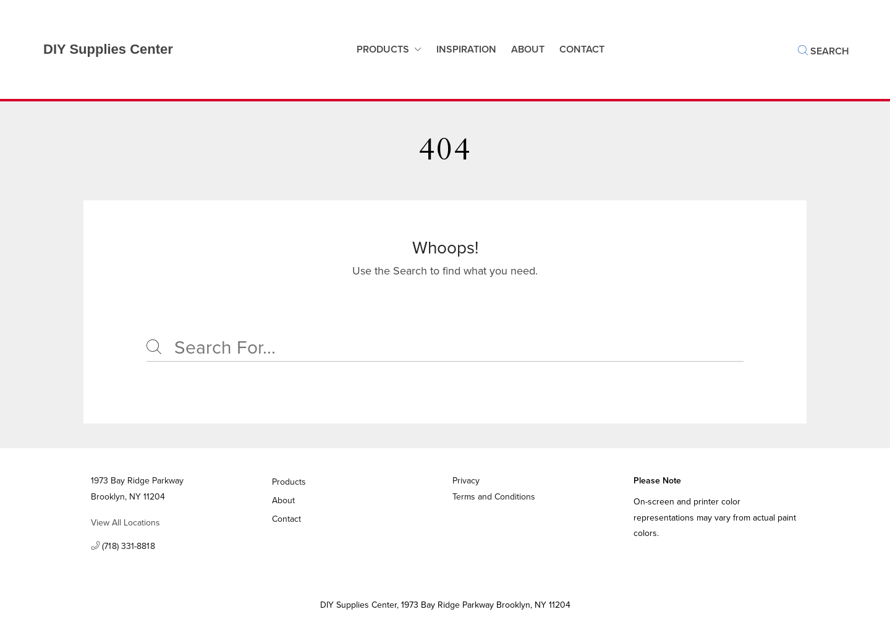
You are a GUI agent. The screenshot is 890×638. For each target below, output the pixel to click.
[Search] (445, 348)
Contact (287, 519)
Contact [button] (581, 49)
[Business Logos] (96, 49)
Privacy (466, 480)
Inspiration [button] (466, 49)
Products (383, 49)
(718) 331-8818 (123, 546)
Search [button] (823, 51)
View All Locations (125, 522)
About (528, 49)
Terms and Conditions (493, 496)
